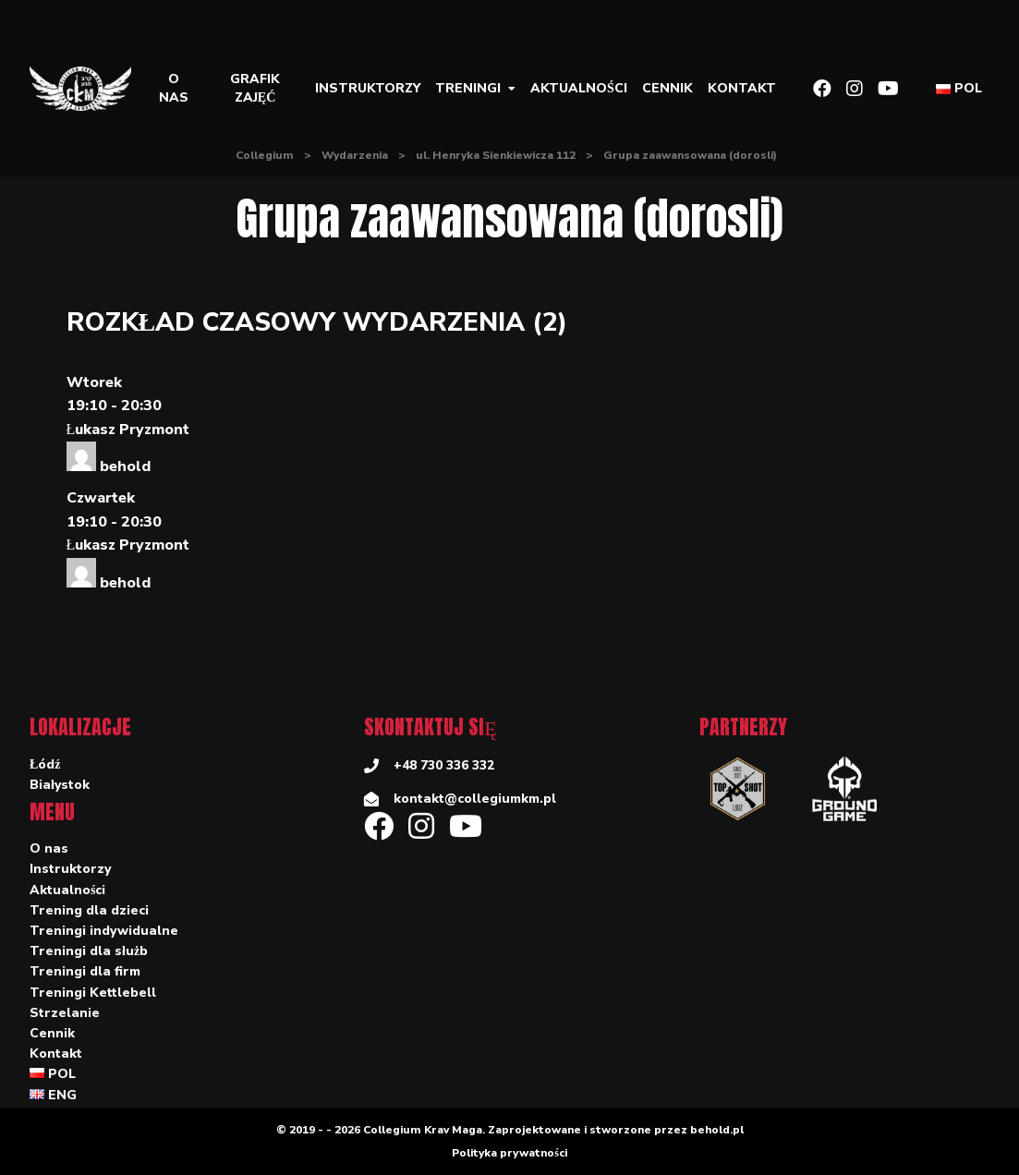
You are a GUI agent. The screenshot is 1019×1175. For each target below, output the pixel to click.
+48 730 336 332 (444, 765)
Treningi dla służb (89, 951)
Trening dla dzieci (89, 910)
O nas (173, 88)
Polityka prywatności (509, 1152)
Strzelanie (65, 1013)
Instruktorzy (367, 88)
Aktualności (578, 88)
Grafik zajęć (255, 88)
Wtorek (94, 382)
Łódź (45, 764)
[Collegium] (88, 89)
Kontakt (742, 88)
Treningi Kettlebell (93, 992)
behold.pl (717, 1129)
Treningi (468, 88)
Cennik (667, 88)
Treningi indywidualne (104, 930)
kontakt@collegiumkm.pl (475, 798)
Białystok (60, 784)
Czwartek (101, 498)
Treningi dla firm (85, 971)
